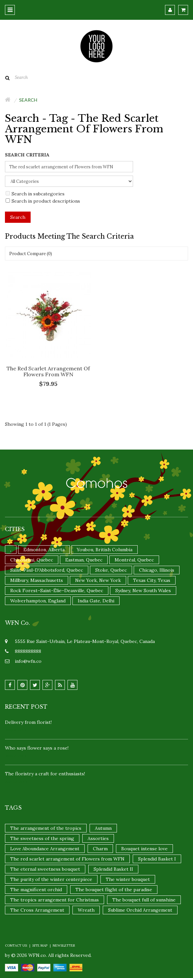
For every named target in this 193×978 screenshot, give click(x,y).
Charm (100, 849)
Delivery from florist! (28, 722)
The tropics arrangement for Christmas (54, 900)
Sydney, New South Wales (143, 590)
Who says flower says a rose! (37, 748)
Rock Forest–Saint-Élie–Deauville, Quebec (56, 590)
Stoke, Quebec (111, 570)
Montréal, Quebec (134, 560)
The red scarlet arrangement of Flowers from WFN (48, 371)
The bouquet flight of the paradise (113, 890)
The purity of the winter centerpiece (51, 879)
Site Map (39, 945)
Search (28, 100)
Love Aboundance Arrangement (44, 849)
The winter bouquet (128, 879)
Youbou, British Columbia (104, 550)
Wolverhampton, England (38, 601)
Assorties (98, 838)
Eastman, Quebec (83, 560)
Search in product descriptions (43, 201)
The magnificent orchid (36, 890)
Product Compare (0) (30, 253)
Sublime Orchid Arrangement (140, 910)
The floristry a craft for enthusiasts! (45, 774)
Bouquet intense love (144, 849)
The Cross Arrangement (37, 910)
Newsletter (64, 945)
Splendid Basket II (113, 869)
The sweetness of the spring (42, 838)
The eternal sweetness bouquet (45, 869)
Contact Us (16, 945)
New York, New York (98, 580)
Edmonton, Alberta (44, 550)
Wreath (86, 910)
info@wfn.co (28, 661)
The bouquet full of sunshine (144, 900)
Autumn (103, 828)
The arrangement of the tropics (45, 828)
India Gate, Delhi (96, 601)
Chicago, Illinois (156, 570)
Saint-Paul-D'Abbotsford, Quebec (46, 570)
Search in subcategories (35, 194)
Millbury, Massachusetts (36, 580)
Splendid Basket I (157, 859)
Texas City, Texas (151, 580)
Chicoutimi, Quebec (31, 560)
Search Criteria (27, 155)
